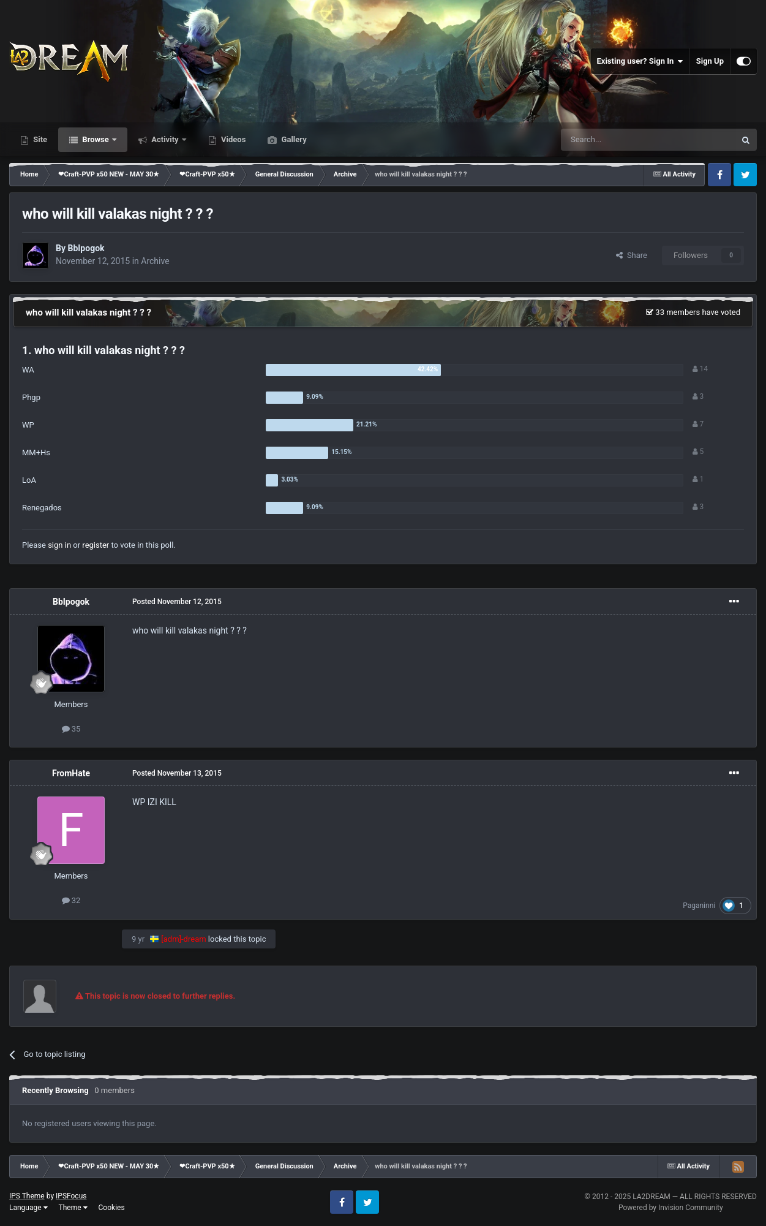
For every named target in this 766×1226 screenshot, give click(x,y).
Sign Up (710, 61)
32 (71, 900)
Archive (155, 261)
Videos (232, 139)
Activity (165, 139)
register (95, 545)
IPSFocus (71, 1196)
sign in (59, 545)
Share (631, 255)
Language (28, 1207)
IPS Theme (27, 1196)
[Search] (619, 140)
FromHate (71, 773)
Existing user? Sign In (640, 61)
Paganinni (699, 905)
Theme (73, 1207)
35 (71, 728)
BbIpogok (85, 248)
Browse (95, 139)
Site (39, 139)
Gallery (292, 139)
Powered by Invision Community (670, 1207)
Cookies (112, 1207)
